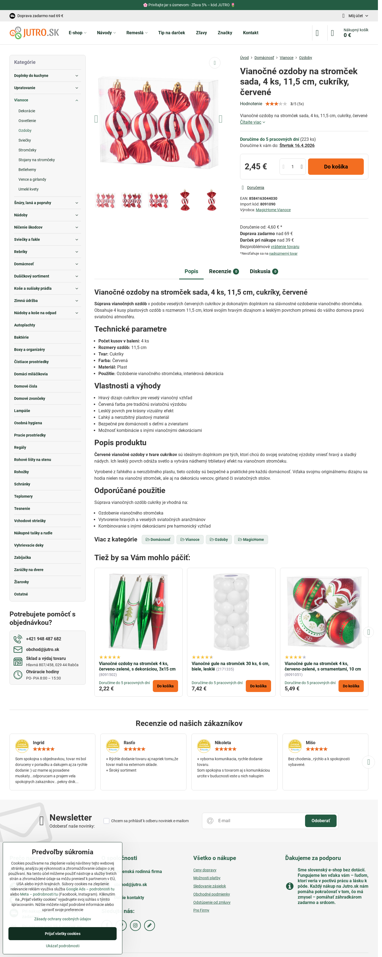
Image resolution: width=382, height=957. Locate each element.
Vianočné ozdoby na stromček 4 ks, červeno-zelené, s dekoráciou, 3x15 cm (137, 666)
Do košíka (336, 166)
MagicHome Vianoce (273, 210)
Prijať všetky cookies (62, 933)
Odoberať (321, 820)
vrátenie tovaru (285, 246)
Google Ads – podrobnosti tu (90, 889)
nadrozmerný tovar (283, 253)
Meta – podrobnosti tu (39, 894)
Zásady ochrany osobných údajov (62, 919)
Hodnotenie (251, 103)
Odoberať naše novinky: (72, 826)
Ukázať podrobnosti (62, 946)
